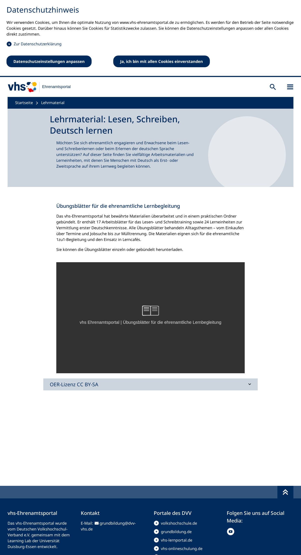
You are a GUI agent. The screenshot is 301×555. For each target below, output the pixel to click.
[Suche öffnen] (272, 87)
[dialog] (150, 38)
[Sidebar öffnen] (290, 87)
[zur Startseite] (36, 87)
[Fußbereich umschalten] (285, 492)
